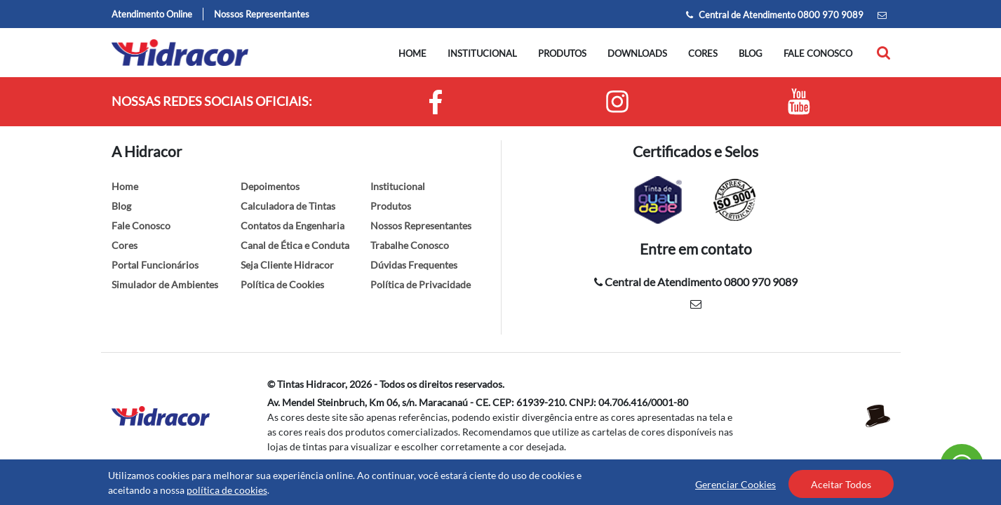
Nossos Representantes (261, 14)
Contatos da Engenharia (292, 225)
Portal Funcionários (155, 265)
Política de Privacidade (420, 284)
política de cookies (227, 490)
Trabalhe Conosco (409, 245)
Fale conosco (818, 53)
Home (412, 53)
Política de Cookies (282, 284)
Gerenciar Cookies (735, 484)
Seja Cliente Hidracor (287, 265)
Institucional (482, 53)
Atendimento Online (152, 14)
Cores (703, 53)
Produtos (562, 53)
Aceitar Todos (841, 484)
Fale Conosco (141, 225)
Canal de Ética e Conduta (295, 245)
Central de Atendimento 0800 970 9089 (775, 14)
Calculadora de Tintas (288, 206)
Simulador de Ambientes (165, 284)
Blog (750, 53)
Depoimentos (270, 186)
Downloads (637, 53)
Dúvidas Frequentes (413, 265)
